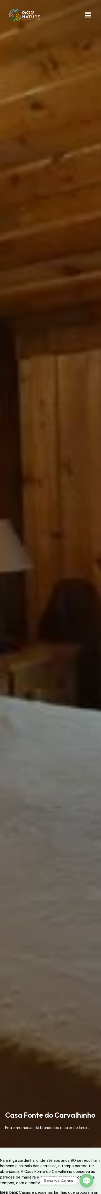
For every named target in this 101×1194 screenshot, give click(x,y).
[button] (88, 15)
